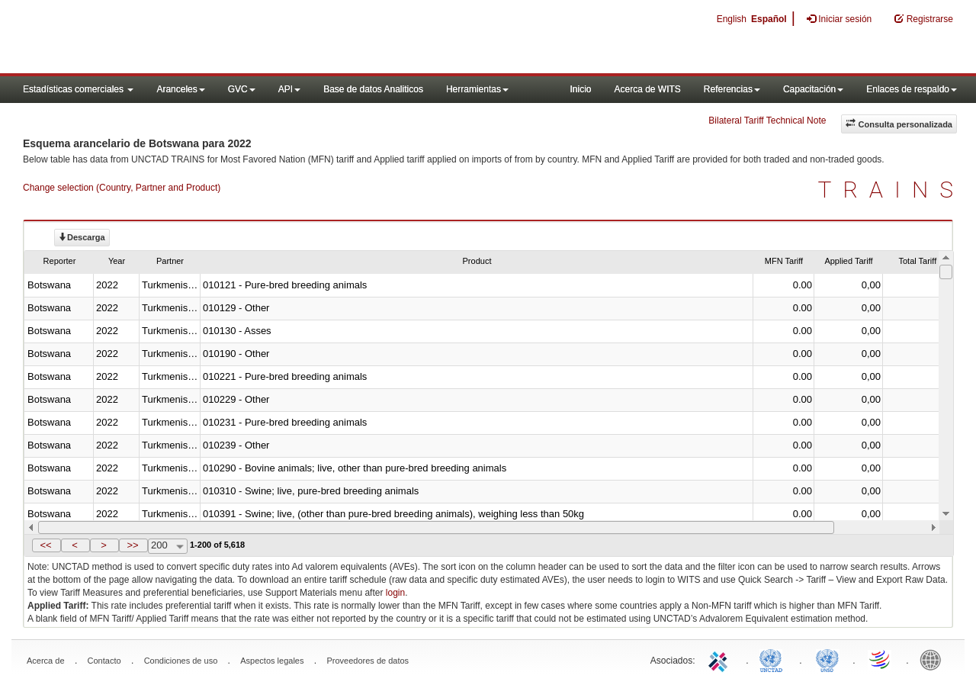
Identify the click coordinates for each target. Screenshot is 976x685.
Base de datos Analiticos (373, 89)
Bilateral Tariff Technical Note (767, 120)
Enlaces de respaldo (911, 89)
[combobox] (168, 546)
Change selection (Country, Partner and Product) (121, 187)
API (289, 89)
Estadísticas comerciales (78, 89)
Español (769, 19)
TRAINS (891, 189)
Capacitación (813, 89)
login (395, 592)
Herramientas (477, 89)
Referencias (732, 89)
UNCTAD (774, 659)
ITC (720, 659)
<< (45, 545)
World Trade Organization (880, 659)
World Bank (934, 659)
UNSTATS (827, 659)
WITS (152, 38)
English (731, 19)
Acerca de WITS (647, 89)
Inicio (580, 89)
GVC (241, 89)
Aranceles (180, 89)
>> (132, 545)
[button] (46, 545)
